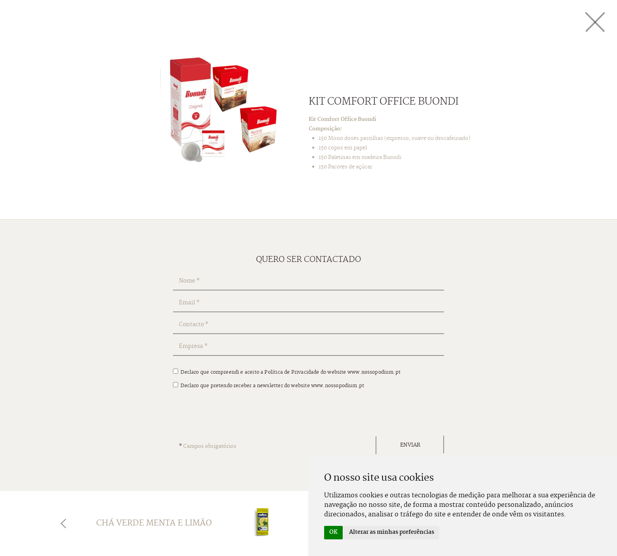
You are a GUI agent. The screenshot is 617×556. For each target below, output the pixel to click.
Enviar (410, 445)
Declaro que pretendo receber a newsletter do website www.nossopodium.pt (268, 386)
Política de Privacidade (291, 372)
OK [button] (333, 532)
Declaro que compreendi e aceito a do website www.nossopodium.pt (287, 372)
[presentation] (233, 414)
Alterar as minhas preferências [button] (391, 532)
